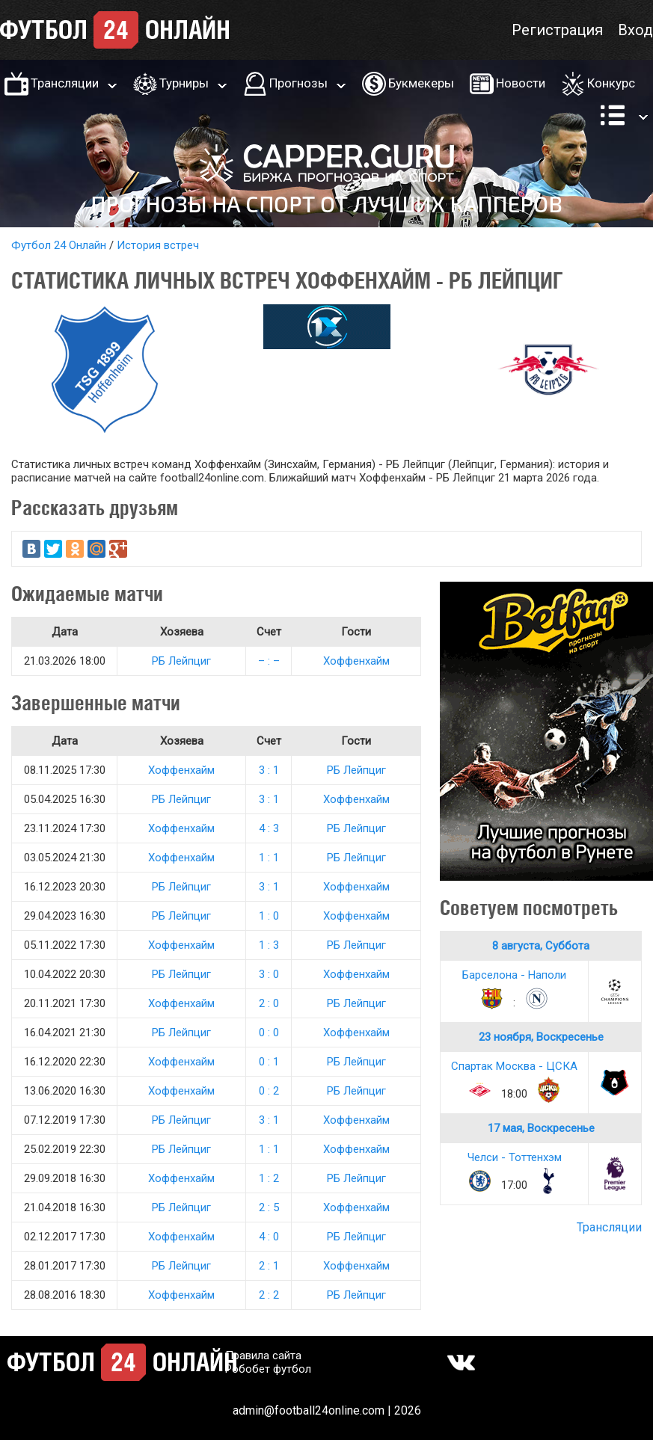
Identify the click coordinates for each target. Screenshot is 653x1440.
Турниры (184, 83)
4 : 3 (269, 828)
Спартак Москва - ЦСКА (514, 1066)
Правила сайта (263, 1355)
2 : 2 (269, 1295)
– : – (269, 661)
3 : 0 (269, 974)
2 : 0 (269, 1003)
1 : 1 (269, 857)
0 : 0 (269, 1032)
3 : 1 (269, 770)
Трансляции (65, 83)
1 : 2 (269, 1178)
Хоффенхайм (356, 661)
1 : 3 (269, 945)
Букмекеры (421, 83)
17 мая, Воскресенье (541, 1128)
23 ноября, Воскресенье (541, 1037)
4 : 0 (269, 1236)
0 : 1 (269, 1061)
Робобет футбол (268, 1369)
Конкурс (611, 83)
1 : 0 (269, 916)
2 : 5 (269, 1207)
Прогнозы (298, 83)
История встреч (158, 245)
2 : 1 (269, 1266)
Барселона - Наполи (514, 975)
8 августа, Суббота (540, 946)
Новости (520, 83)
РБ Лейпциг (181, 661)
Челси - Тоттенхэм (514, 1157)
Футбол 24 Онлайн (58, 245)
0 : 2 (269, 1091)
